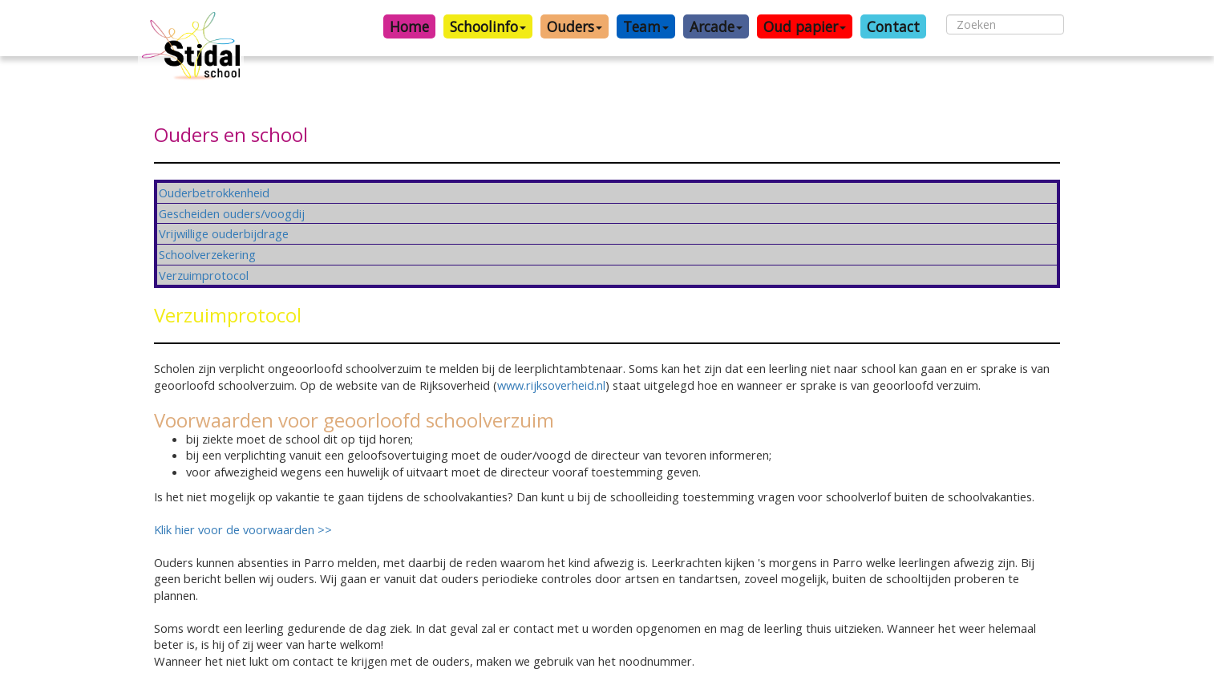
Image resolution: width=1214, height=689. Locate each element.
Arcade (716, 26)
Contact (893, 26)
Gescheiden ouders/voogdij (232, 213)
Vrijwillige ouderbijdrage (224, 233)
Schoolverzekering (207, 254)
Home (409, 26)
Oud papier (804, 26)
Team (646, 26)
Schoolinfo (488, 26)
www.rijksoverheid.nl (551, 385)
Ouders (574, 26)
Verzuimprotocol (204, 275)
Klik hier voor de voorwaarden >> (244, 529)
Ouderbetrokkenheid (214, 192)
